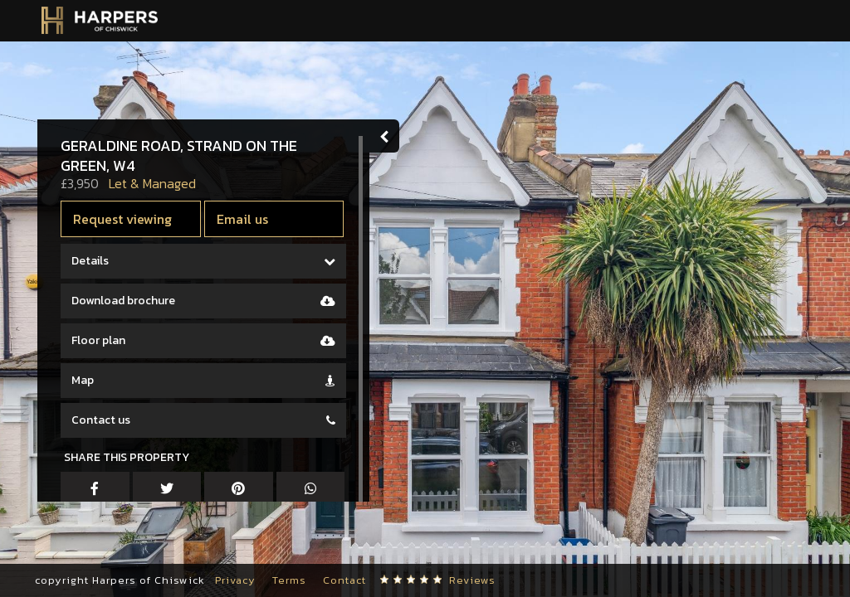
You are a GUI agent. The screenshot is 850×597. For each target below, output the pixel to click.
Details (90, 260)
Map (82, 380)
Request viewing (122, 219)
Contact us (100, 420)
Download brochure (123, 300)
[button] (55, 547)
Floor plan (98, 340)
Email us (242, 219)
